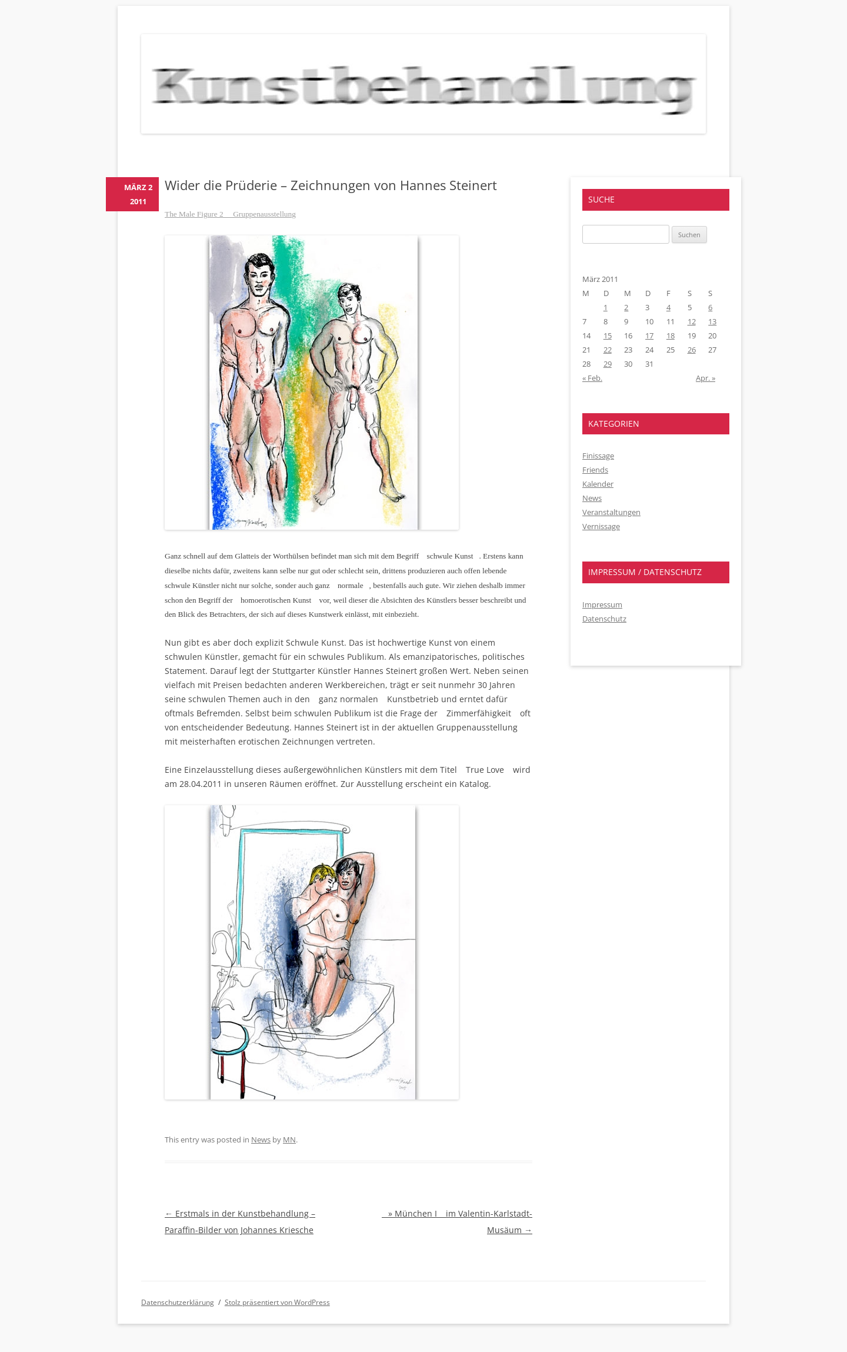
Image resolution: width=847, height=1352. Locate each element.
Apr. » (705, 378)
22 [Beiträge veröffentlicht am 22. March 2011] (607, 349)
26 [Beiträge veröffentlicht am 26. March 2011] (692, 349)
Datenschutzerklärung (177, 1302)
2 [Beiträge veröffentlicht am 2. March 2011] (626, 307)
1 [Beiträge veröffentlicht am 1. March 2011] (605, 307)
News (261, 1139)
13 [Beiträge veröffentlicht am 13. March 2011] (712, 321)
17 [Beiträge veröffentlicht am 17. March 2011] (649, 335)
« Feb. (592, 378)
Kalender (597, 484)
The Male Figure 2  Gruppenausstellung (230, 214)
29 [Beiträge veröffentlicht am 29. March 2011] (607, 363)
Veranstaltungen (611, 512)
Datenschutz (604, 618)
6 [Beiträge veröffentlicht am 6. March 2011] (710, 307)
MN (289, 1139)
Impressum (602, 604)
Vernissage (601, 526)
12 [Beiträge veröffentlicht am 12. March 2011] (692, 321)
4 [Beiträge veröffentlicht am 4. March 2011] (668, 307)
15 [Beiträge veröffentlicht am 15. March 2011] (607, 335)
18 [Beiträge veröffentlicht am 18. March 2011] (670, 335)
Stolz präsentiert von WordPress (277, 1302)
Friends (595, 469)
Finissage (598, 455)
